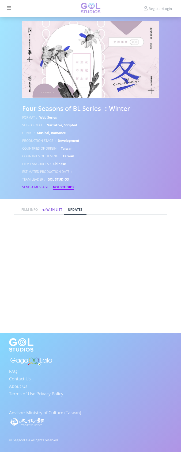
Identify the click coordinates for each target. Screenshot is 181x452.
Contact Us (20, 379)
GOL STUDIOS (63, 187)
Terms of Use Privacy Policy (36, 394)
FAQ (13, 371)
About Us (18, 386)
